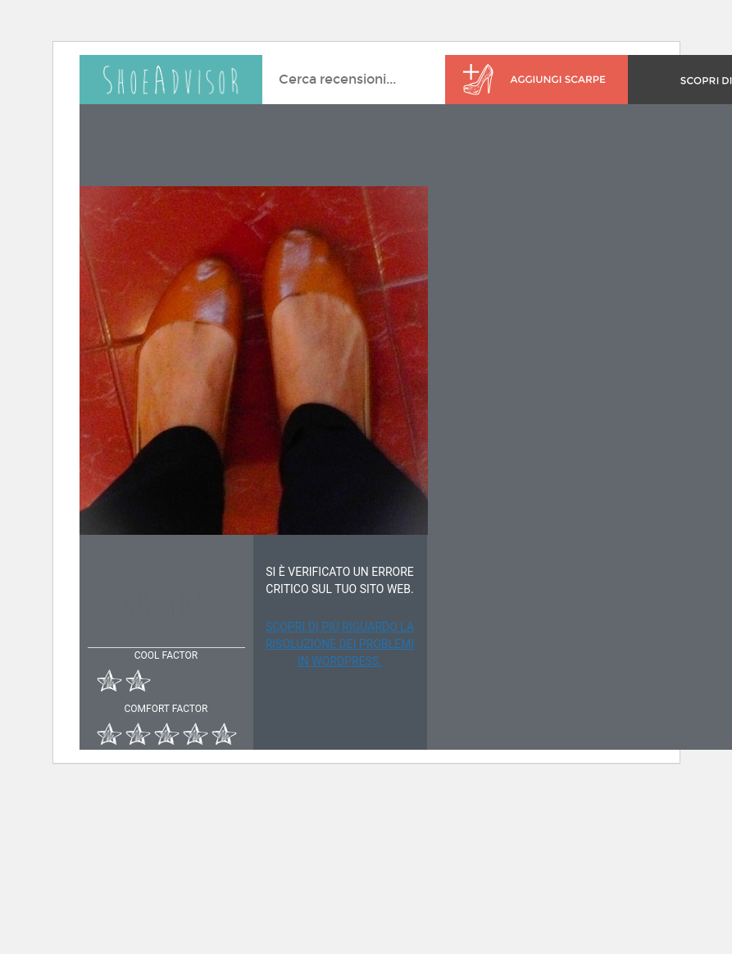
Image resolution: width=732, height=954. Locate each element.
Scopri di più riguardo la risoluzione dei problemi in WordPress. (340, 644)
